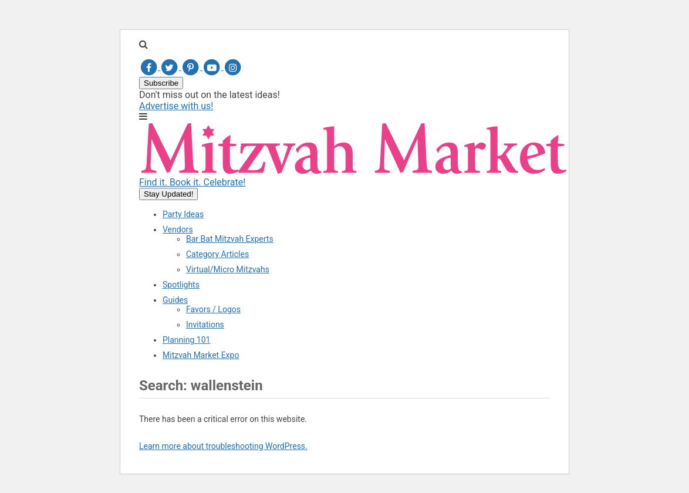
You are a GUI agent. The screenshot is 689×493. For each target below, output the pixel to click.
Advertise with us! (176, 106)
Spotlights (181, 284)
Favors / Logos (213, 309)
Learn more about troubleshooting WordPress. (223, 446)
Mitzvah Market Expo (201, 355)
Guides (175, 300)
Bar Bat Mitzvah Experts (229, 239)
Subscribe (161, 83)
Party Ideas (183, 214)
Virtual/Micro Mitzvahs (227, 269)
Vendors (178, 229)
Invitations (205, 324)
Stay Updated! (168, 194)
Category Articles (217, 254)
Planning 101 (186, 340)
